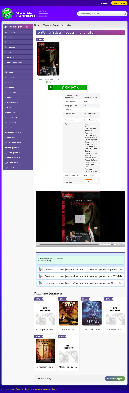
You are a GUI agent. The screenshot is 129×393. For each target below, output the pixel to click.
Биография (10, 47)
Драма (8, 52)
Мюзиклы (9, 107)
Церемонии (10, 137)
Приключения (11, 117)
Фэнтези (8, 67)
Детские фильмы (12, 152)
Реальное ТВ (11, 122)
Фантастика (10, 57)
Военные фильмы (12, 157)
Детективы (10, 32)
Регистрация (103, 3)
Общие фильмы (12, 147)
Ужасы (86, 105)
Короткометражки (13, 142)
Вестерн (8, 42)
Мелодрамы (10, 92)
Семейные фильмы (13, 132)
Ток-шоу (8, 127)
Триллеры (9, 167)
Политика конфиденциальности (37, 389)
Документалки (11, 162)
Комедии (9, 82)
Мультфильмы (11, 102)
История (9, 72)
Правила (19, 389)
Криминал (9, 87)
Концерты (9, 77)
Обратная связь (7, 389)
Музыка (8, 97)
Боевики (8, 37)
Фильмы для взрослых (14, 62)
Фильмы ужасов (12, 112)
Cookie (54, 389)
